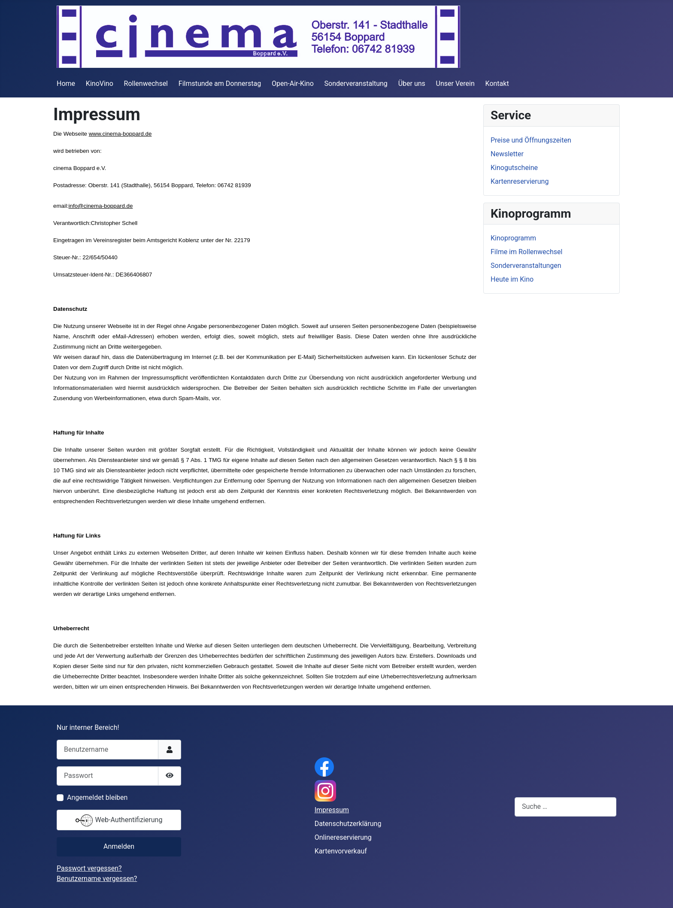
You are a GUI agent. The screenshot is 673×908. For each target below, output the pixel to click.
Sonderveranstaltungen (526, 265)
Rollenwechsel (146, 83)
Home (66, 83)
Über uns (411, 83)
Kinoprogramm (513, 238)
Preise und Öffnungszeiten (531, 140)
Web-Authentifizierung (119, 820)
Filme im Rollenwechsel (526, 252)
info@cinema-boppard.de (101, 206)
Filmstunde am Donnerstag (220, 83)
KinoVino (99, 83)
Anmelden (118, 846)
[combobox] (565, 807)
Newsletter (507, 154)
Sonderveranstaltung (356, 83)
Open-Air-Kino (293, 83)
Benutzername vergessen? (97, 879)
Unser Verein (455, 83)
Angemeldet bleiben (97, 797)
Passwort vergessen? (89, 868)
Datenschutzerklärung (348, 824)
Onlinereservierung (343, 837)
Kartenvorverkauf (341, 851)
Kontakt (497, 83)
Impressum (332, 810)
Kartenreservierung (520, 181)
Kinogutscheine (514, 168)
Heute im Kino (512, 279)
